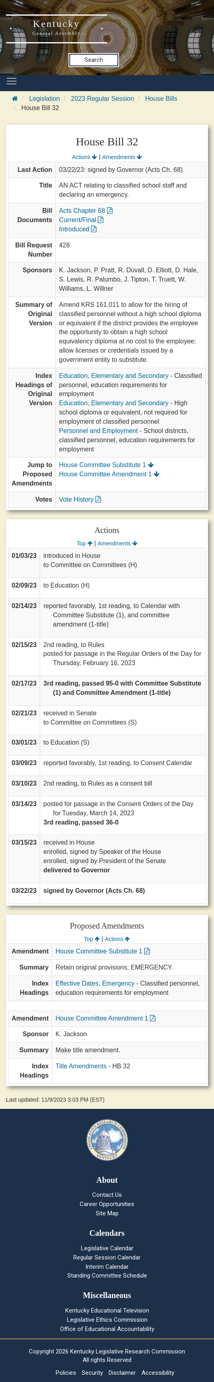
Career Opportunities (107, 1204)
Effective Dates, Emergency (94, 983)
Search (94, 59)
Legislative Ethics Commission (107, 1319)
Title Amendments (80, 1066)
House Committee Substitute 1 (106, 464)
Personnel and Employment (98, 430)
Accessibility (157, 1372)
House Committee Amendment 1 (109, 474)
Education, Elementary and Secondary (113, 375)
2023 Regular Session (102, 98)
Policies (66, 1372)
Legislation (44, 98)
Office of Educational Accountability (107, 1329)
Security (92, 1372)
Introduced (78, 229)
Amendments (122, 157)
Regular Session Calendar (107, 1257)
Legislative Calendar (107, 1248)
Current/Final (81, 219)
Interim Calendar (107, 1266)
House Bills (161, 98)
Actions (84, 157)
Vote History (80, 499)
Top (84, 543)
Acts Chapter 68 (85, 210)
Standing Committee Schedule (107, 1275)
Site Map (107, 1213)
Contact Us (107, 1194)
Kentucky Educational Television (107, 1310)
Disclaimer (122, 1372)
